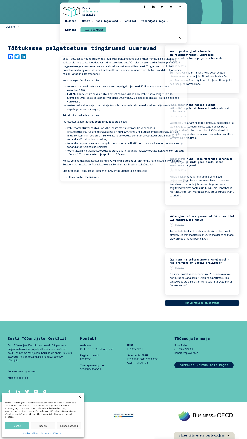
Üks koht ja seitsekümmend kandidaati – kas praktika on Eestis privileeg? (200, 261)
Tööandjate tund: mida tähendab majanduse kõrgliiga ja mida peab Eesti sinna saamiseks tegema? (201, 162)
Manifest (146, 15)
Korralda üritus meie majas (204, 365)
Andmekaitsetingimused (22, 371)
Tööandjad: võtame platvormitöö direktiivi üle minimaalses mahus (202, 218)
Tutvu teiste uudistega (202, 303)
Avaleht (10, 26)
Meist (102, 15)
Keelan (43, 426)
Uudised (86, 15)
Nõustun (17, 426)
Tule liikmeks (215, 15)
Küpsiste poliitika (30, 433)
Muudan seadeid (69, 426)
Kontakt (192, 15)
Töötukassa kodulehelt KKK (42, 137)
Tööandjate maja (169, 15)
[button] (79, 396)
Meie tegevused (123, 15)
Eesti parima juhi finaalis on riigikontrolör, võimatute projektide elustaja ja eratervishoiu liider (198, 56)
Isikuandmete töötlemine (51, 433)
